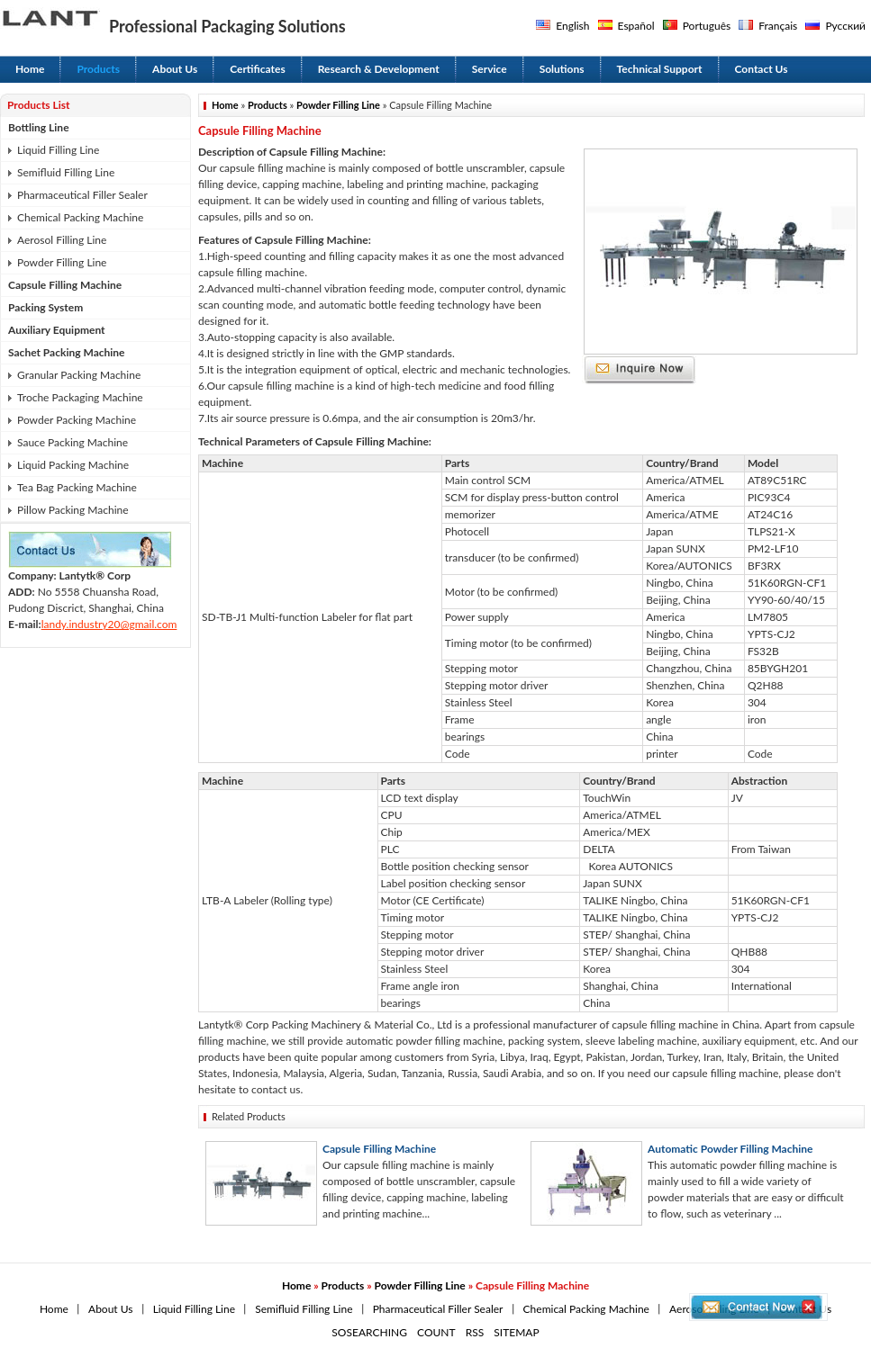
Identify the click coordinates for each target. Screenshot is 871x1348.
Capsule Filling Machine (65, 285)
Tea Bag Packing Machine (77, 487)
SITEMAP (516, 1332)
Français (777, 25)
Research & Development (379, 69)
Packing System (45, 307)
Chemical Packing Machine (80, 217)
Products (98, 69)
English (572, 25)
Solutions (562, 69)
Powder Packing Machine (76, 420)
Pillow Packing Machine (73, 510)
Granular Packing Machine (79, 375)
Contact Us (761, 69)
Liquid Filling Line (58, 150)
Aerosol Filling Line (61, 240)
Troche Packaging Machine (80, 397)
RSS (475, 1332)
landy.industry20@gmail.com (109, 624)
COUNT (436, 1332)
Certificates (258, 69)
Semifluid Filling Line (65, 172)
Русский (845, 25)
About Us (174, 69)
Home (29, 69)
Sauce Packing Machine (72, 442)
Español (636, 25)
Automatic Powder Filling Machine (730, 1148)
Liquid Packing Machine (73, 465)
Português (707, 25)
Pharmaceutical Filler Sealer (82, 195)
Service (489, 69)
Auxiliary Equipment (56, 330)
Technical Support (660, 69)
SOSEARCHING (369, 1332)
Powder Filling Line (61, 262)
